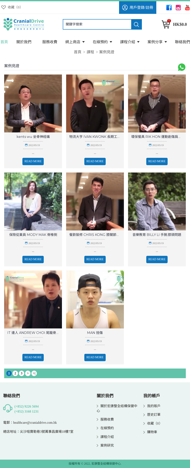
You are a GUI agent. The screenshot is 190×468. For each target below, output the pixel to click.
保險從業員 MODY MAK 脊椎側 (33, 235)
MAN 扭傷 (95, 333)
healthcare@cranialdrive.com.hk (35, 422)
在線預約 (105, 428)
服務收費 (105, 419)
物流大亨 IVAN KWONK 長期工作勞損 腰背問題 (95, 137)
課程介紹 (105, 437)
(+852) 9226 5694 (26, 406)
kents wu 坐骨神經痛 (33, 137)
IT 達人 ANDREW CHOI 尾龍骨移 (33, 333)
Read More (33, 161)
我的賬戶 (151, 406)
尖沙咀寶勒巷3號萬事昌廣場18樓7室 (46, 431)
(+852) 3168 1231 (26, 411)
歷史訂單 (151, 415)
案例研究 (105, 445)
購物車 (150, 432)
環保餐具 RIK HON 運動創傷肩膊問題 (157, 137)
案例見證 (106, 52)
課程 (90, 52)
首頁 (77, 52)
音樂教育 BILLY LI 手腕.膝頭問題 (156, 235)
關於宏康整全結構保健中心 (117, 408)
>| (34, 373)
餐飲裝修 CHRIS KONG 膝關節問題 (95, 235)
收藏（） (152, 423)
